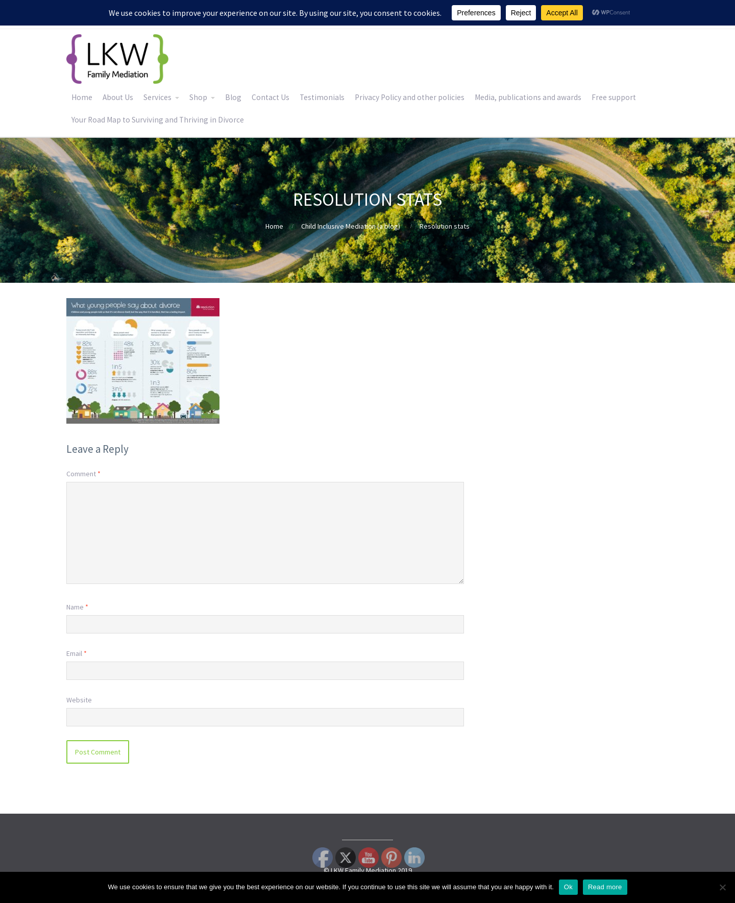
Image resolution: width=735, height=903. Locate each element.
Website (79, 699)
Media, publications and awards (528, 97)
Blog (233, 97)
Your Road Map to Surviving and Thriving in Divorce (157, 120)
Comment (83, 473)
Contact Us (270, 97)
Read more (605, 887)
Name (77, 607)
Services (157, 97)
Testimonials (322, 97)
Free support (614, 97)
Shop (198, 97)
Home (81, 97)
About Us (118, 97)
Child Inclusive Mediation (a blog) (350, 226)
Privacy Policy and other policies (409, 97)
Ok (568, 887)
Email (76, 653)
